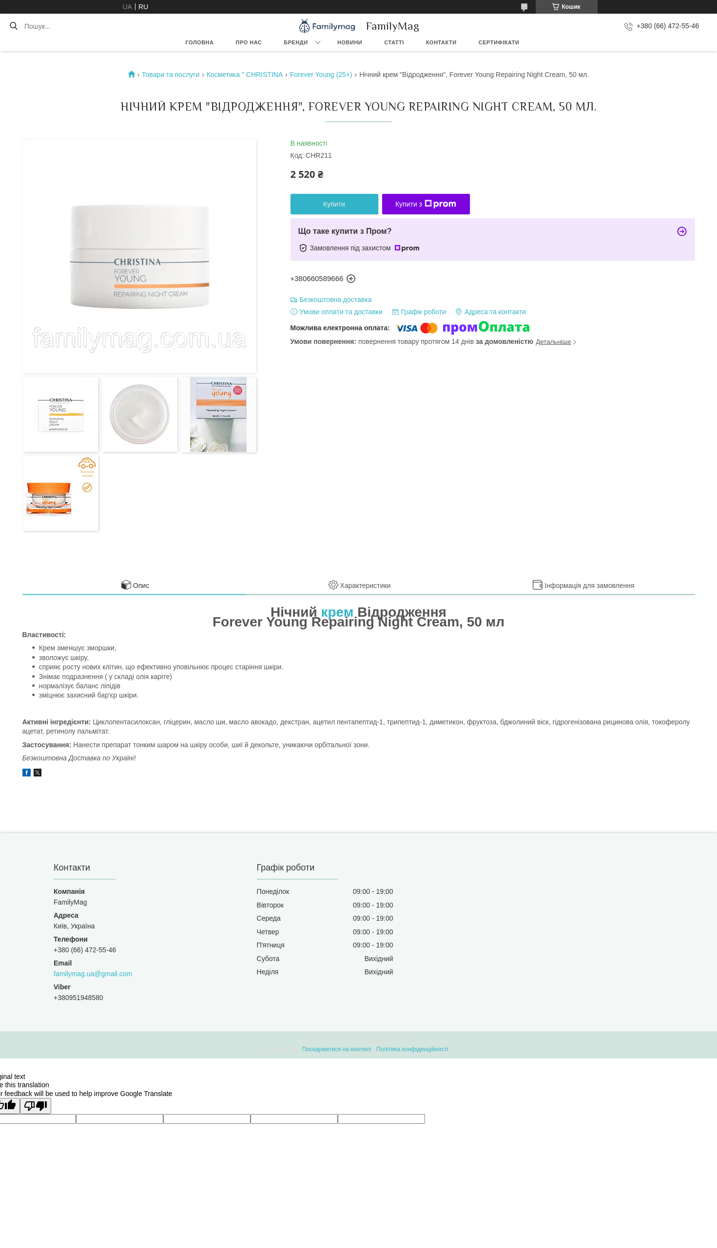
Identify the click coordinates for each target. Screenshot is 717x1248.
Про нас (249, 42)
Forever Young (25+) (321, 74)
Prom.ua (404, 1040)
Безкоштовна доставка (336, 299)
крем (337, 612)
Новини (349, 42)
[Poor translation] (35, 1106)
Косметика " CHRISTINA (245, 74)
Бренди (296, 42)
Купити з (425, 204)
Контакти (441, 42)
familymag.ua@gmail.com (93, 974)
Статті (394, 42)
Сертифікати (499, 42)
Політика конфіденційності (412, 1049)
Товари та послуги (170, 74)
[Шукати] (13, 26)
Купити (334, 204)
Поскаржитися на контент (336, 1049)
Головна (200, 42)
